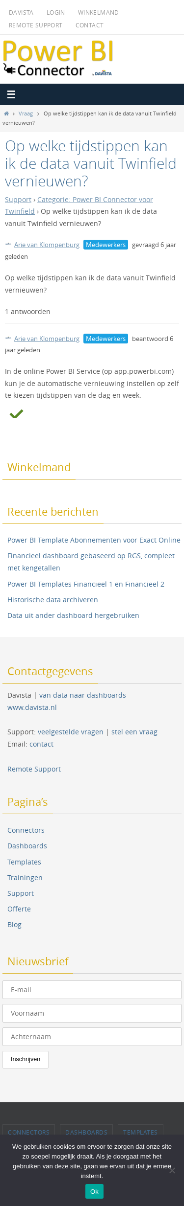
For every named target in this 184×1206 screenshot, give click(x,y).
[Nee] (172, 1170)
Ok (94, 1191)
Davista (21, 12)
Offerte (19, 908)
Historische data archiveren (52, 599)
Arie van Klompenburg (42, 244)
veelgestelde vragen (71, 731)
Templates (24, 861)
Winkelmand (98, 12)
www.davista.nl (32, 707)
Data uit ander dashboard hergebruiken (73, 615)
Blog (14, 924)
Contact (90, 25)
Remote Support (36, 25)
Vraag (26, 113)
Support (18, 199)
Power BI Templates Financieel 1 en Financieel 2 (85, 584)
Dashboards (27, 845)
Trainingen (25, 877)
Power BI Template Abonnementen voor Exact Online (94, 540)
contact (41, 744)
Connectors (26, 830)
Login (56, 12)
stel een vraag (134, 731)
